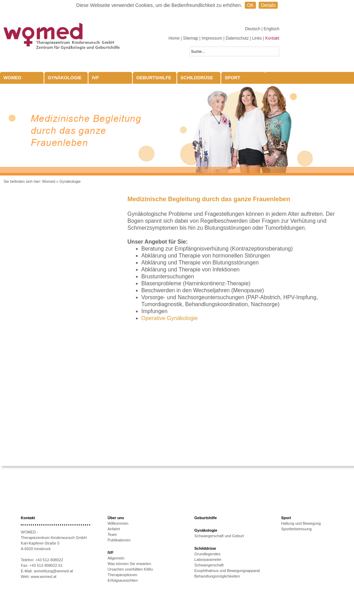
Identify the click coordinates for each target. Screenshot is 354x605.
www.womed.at (44, 576)
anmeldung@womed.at (53, 571)
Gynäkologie (65, 77)
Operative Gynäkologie (169, 318)
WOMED (12, 77)
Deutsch (253, 28)
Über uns (115, 518)
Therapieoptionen (122, 575)
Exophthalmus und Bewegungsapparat (227, 571)
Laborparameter (208, 559)
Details (268, 5)
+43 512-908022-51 (46, 565)
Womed (48, 181)
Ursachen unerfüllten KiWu (130, 569)
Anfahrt (113, 529)
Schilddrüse (197, 77)
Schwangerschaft (209, 565)
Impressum (212, 38)
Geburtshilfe (153, 77)
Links (257, 38)
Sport (232, 77)
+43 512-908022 (49, 560)
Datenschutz (237, 38)
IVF (95, 77)
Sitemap (190, 38)
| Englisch (270, 28)
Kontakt (272, 38)
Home (174, 38)
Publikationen (118, 540)
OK (250, 5)
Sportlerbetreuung (296, 529)
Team (112, 534)
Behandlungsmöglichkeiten (217, 576)
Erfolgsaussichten (122, 580)
